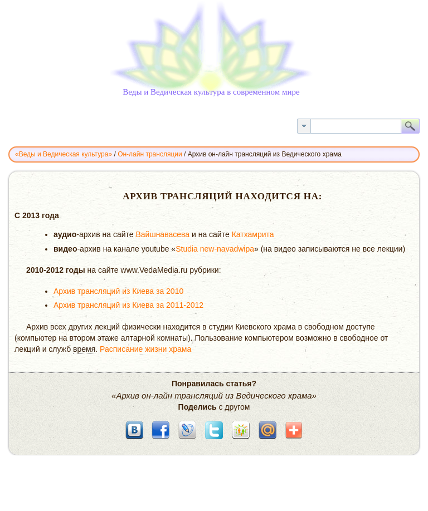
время (84, 349)
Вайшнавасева (162, 234)
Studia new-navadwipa (215, 248)
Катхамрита (253, 234)
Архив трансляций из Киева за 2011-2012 (128, 305)
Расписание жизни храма (145, 349)
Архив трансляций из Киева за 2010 (118, 291)
